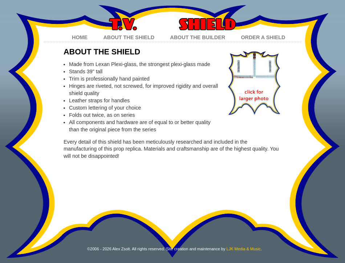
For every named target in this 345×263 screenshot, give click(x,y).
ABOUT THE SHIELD (128, 37)
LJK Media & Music (244, 249)
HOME (80, 37)
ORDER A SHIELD (263, 37)
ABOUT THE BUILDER (197, 37)
